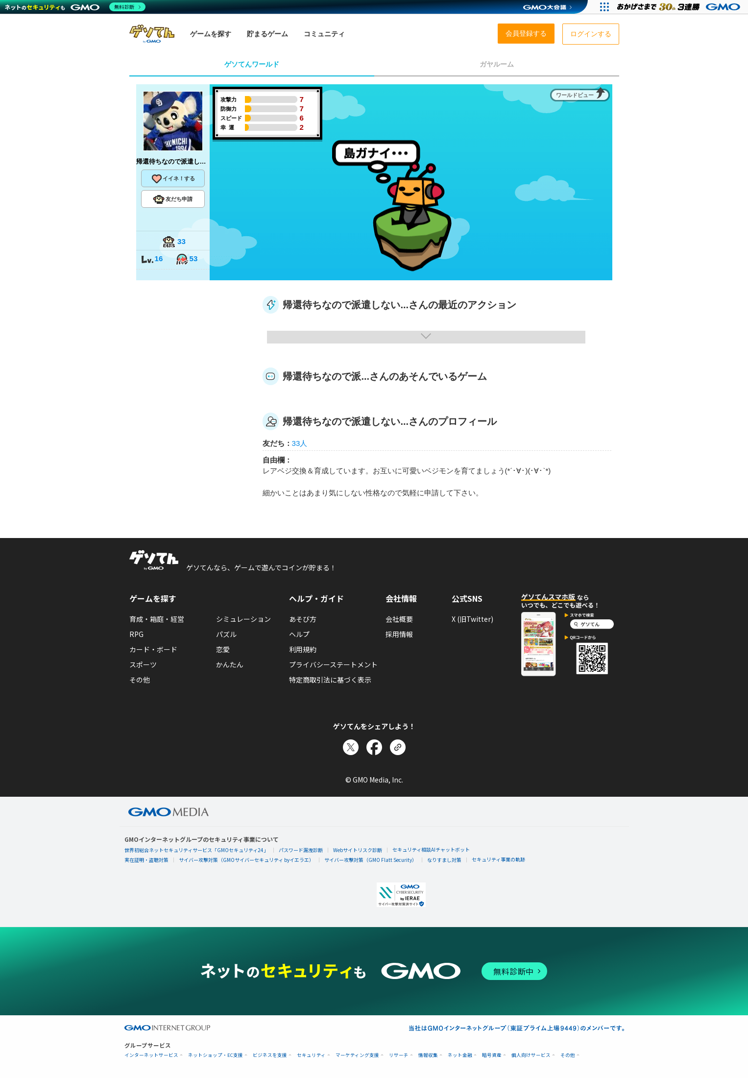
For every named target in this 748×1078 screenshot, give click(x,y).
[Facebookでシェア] (374, 747)
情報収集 (428, 1055)
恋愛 (223, 649)
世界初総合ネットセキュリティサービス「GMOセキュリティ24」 (196, 850)
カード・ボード (153, 649)
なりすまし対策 (444, 859)
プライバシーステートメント (333, 664)
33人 (300, 443)
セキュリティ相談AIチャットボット (431, 849)
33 (174, 242)
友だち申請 (173, 199)
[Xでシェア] (351, 747)
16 (152, 259)
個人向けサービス (531, 1055)
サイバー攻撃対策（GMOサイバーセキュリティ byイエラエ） (246, 859)
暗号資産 (492, 1055)
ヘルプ (299, 634)
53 (186, 259)
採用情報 (399, 634)
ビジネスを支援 (270, 1055)
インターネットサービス (151, 1055)
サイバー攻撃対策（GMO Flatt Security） (370, 859)
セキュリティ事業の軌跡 (498, 859)
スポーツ (143, 664)
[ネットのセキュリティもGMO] (75, 7)
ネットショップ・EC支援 (215, 1055)
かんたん (229, 664)
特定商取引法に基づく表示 (330, 680)
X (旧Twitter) (472, 619)
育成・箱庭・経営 (156, 619)
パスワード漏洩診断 (301, 850)
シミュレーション (243, 619)
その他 (139, 680)
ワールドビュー (575, 95)
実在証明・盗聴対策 (146, 859)
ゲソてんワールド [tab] (251, 64)
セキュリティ (311, 1055)
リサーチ (399, 1055)
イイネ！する (173, 179)
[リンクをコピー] (398, 747)
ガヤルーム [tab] (497, 64)
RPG (136, 634)
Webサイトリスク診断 (357, 850)
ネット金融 (460, 1055)
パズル (226, 634)
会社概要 (399, 619)
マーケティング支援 (357, 1055)
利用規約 (302, 649)
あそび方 (302, 619)
